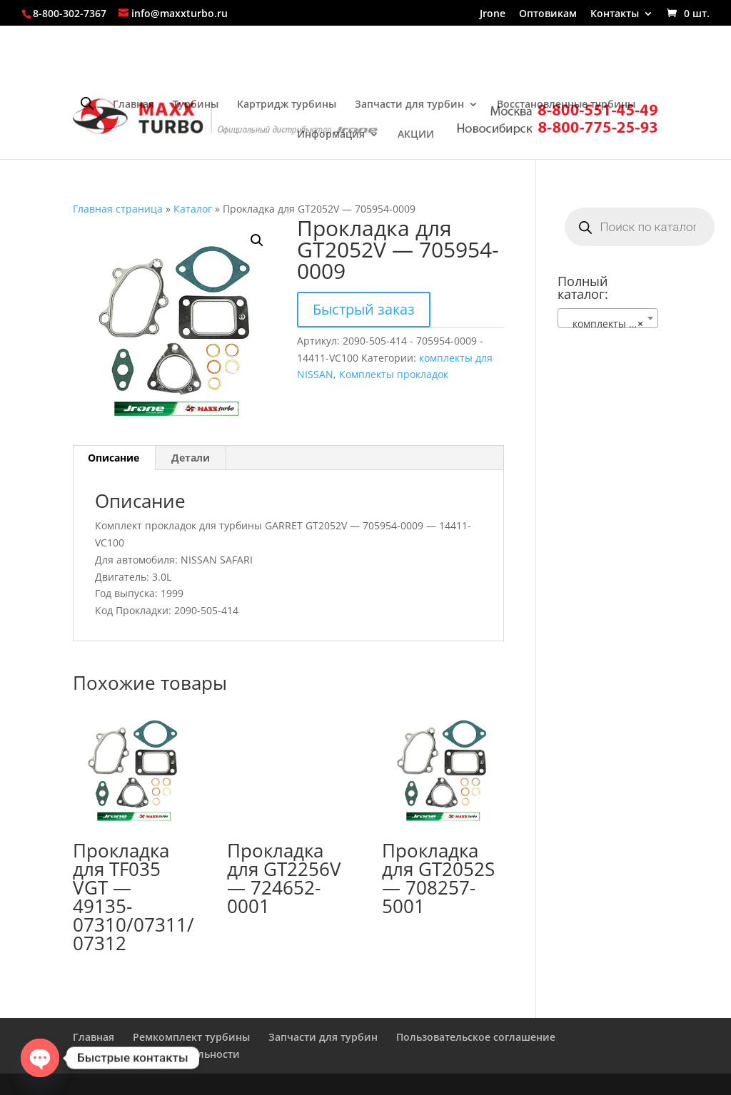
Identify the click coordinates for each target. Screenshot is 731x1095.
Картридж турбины (286, 105)
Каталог (192, 208)
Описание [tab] (113, 457)
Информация (331, 135)
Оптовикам (548, 14)
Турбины (195, 105)
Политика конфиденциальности (156, 1054)
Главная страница (118, 208)
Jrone (492, 14)
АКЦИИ (416, 135)
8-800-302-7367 (69, 13)
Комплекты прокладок (393, 374)
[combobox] (608, 318)
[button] (257, 240)
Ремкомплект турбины (191, 1037)
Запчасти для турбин (409, 105)
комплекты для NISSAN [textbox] (610, 324)
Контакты (614, 14)
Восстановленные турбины (566, 105)
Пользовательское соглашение (475, 1037)
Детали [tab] (190, 457)
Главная (133, 105)
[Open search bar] (87, 103)
